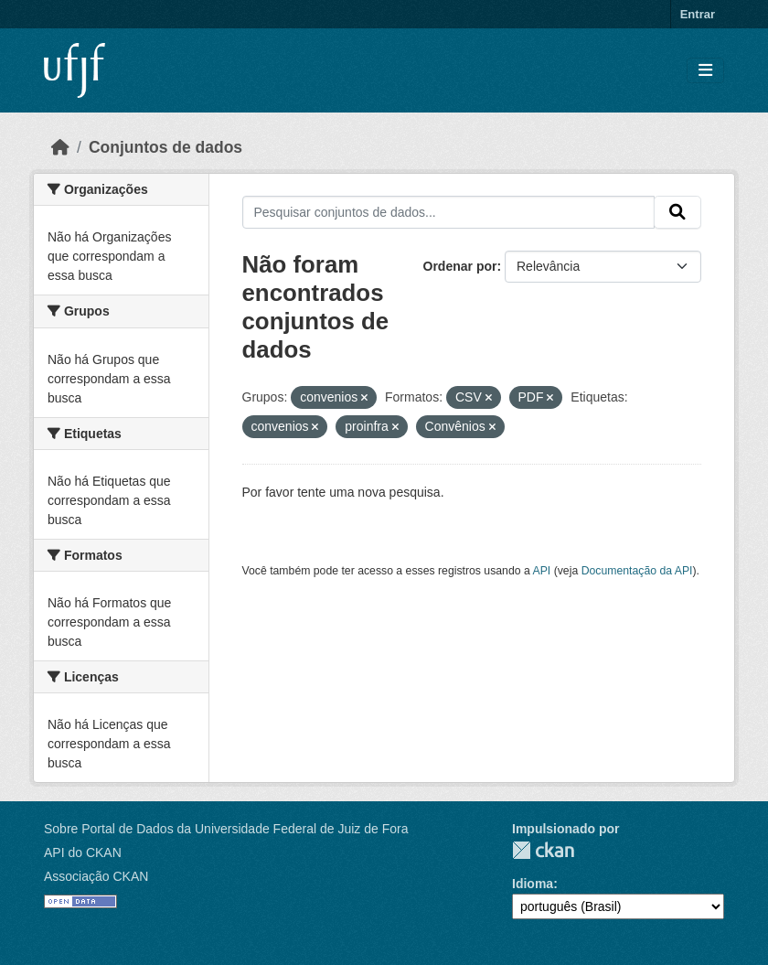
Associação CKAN (96, 876)
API (542, 570)
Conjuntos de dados (165, 147)
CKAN (543, 850)
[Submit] (677, 212)
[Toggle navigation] (705, 71)
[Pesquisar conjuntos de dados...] (449, 212)
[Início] (60, 147)
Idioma (532, 883)
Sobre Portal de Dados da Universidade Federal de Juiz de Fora (226, 828)
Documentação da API (637, 570)
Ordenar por (460, 266)
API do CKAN (83, 852)
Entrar (697, 14)
